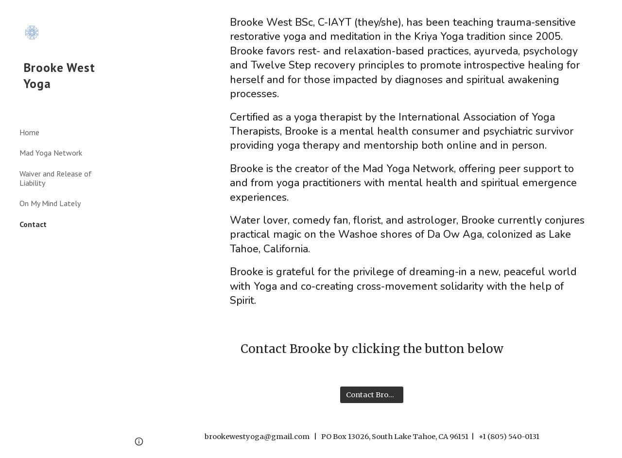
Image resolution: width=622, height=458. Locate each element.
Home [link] (29, 132)
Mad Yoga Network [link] (50, 153)
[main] (409, 162)
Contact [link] (33, 224)
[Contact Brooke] (371, 394)
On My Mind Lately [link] (50, 203)
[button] (610, 13)
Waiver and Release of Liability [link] (55, 178)
